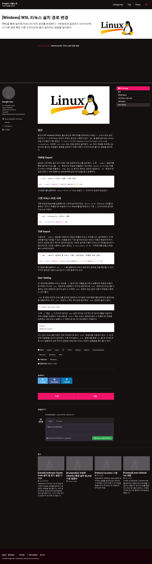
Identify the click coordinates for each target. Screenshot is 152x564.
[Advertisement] (76, 73)
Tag (128, 4)
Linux (57, 390)
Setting (77, 390)
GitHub (22, 555)
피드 (45, 555)
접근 (119, 99)
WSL (60, 395)
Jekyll (25, 558)
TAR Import (122, 109)
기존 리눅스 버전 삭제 (125, 106)
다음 (95, 435)
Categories (117, 4)
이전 (57, 435)
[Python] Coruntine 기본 (106, 512)
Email (12, 555)
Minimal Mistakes (34, 558)
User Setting (122, 112)
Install (49, 390)
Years (137, 4)
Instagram (34, 555)
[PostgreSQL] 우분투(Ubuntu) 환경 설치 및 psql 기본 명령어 (79, 515)
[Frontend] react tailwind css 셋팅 (135, 513)
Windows (52, 395)
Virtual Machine (98, 390)
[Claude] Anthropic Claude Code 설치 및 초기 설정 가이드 (50, 515)
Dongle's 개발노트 (10, 4)
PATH (70, 390)
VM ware (42, 395)
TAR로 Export (122, 102)
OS (63, 390)
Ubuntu (86, 390)
